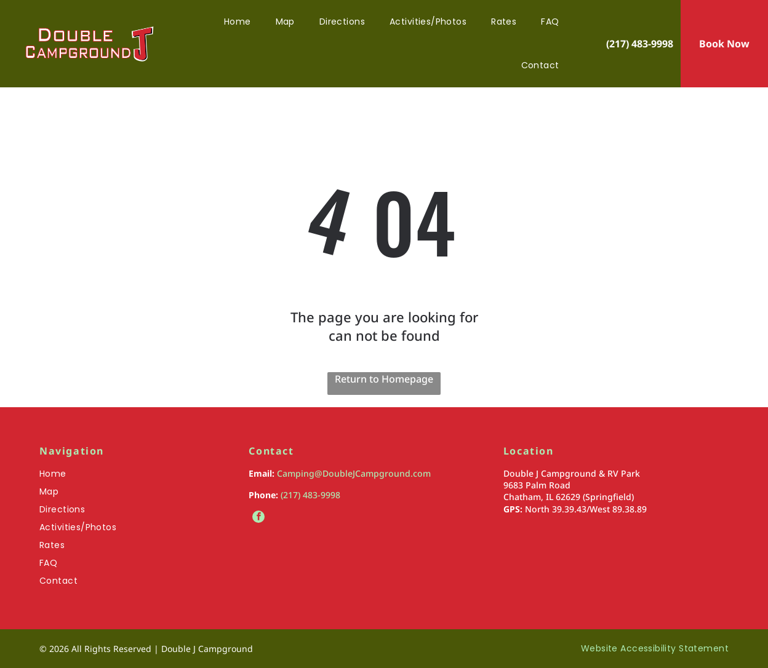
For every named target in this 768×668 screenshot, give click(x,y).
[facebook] (258, 518)
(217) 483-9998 (310, 495)
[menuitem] (237, 22)
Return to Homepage (384, 379)
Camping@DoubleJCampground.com (354, 473)
